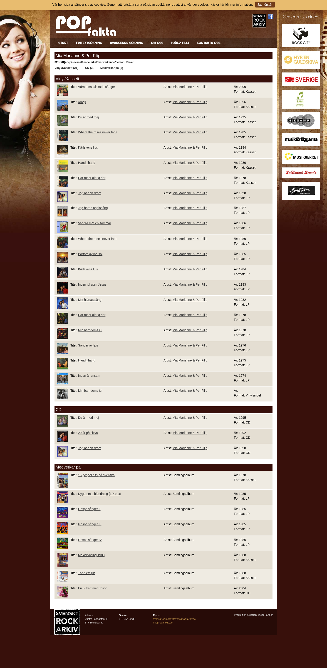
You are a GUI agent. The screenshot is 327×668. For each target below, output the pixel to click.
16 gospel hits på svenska (96, 475)
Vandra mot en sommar (94, 223)
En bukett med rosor (92, 588)
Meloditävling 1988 (91, 555)
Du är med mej (88, 117)
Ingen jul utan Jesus (92, 284)
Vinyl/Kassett (67, 79)
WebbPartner (265, 614)
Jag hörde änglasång (93, 208)
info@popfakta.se (163, 622)
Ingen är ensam (89, 375)
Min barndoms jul (90, 330)
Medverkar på (68, 467)
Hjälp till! (180, 43)
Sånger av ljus (88, 345)
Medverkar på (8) (111, 68)
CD (59, 409)
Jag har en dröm (89, 193)
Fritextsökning (89, 43)
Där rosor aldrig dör (92, 178)
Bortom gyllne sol (90, 254)
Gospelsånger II (89, 509)
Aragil (82, 102)
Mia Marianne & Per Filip (190, 87)
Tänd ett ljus (86, 573)
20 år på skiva (88, 433)
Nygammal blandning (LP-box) (99, 494)
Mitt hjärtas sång (90, 300)
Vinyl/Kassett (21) (66, 68)
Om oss (157, 43)
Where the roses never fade (97, 132)
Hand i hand (86, 163)
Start (63, 43)
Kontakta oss (208, 43)
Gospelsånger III (90, 524)
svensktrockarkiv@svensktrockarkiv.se (174, 619)
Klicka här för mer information (231, 4)
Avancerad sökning (126, 43)
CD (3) (89, 68)
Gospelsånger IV (90, 540)
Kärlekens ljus (88, 147)
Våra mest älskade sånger (96, 87)
